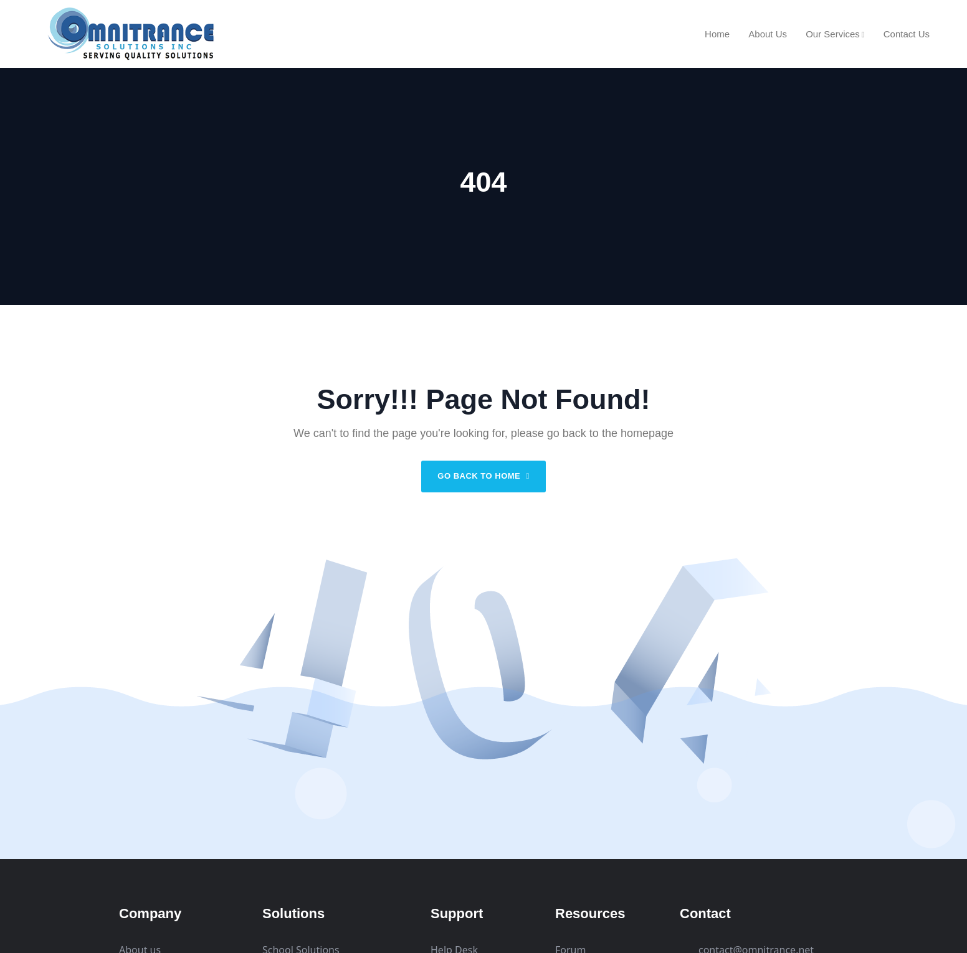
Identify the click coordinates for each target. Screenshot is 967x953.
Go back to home (483, 476)
